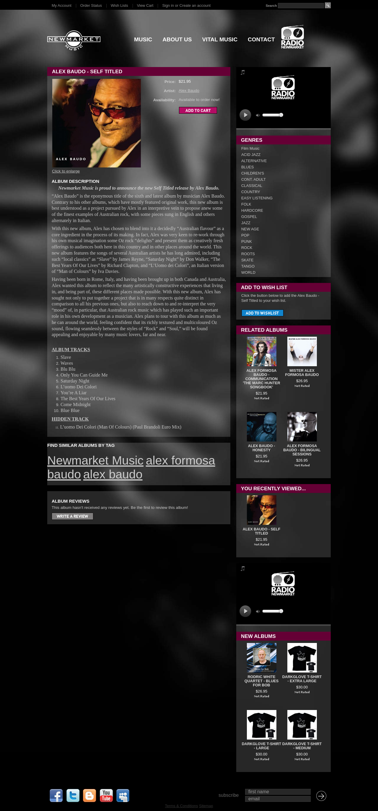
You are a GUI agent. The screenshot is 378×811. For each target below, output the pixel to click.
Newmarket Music (95, 460)
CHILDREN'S (252, 173)
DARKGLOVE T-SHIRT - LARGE (261, 746)
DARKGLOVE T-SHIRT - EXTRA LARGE (302, 679)
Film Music (250, 148)
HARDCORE (252, 210)
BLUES (247, 167)
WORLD (248, 272)
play (245, 115)
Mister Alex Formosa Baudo (302, 373)
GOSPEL (249, 216)
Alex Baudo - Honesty (261, 448)
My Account (61, 5)
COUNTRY (250, 192)
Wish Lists (119, 5)
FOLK (246, 204)
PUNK (246, 241)
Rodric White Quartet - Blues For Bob (261, 681)
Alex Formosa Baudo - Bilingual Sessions (302, 450)
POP (245, 235)
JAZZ (245, 223)
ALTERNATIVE (254, 161)
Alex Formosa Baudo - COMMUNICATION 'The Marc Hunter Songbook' (261, 379)
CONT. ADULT (253, 179)
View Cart (145, 5)
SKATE (247, 260)
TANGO (248, 266)
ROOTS (248, 254)
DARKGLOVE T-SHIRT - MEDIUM (302, 746)
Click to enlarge (66, 171)
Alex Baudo (189, 90)
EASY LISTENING (257, 198)
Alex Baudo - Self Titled (261, 531)
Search (271, 5)
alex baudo (113, 474)
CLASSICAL (251, 185)
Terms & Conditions (181, 806)
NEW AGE (250, 229)
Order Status (91, 5)
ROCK (246, 247)
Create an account (195, 5)
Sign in (168, 5)
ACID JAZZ (250, 154)
